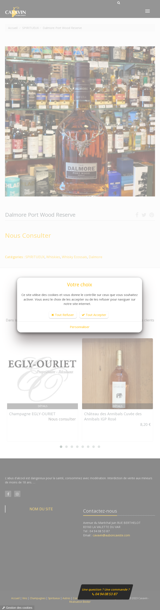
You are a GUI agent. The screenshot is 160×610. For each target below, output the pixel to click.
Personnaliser (80, 327)
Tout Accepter (94, 315)
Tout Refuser (62, 315)
